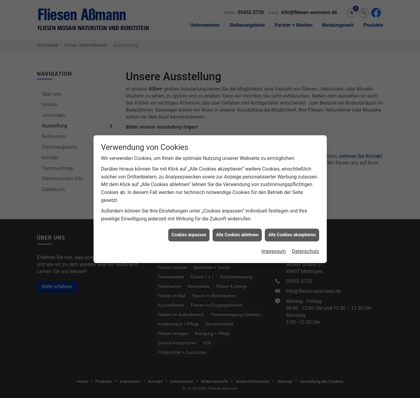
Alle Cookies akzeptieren (292, 232)
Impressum (273, 249)
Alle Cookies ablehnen (237, 232)
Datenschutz (305, 249)
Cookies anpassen (189, 232)
